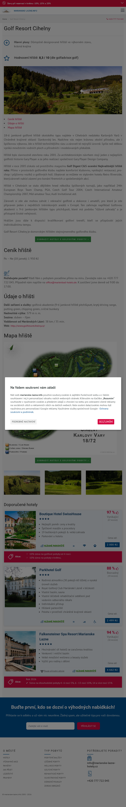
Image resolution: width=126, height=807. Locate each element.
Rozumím (106, 422)
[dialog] (63, 403)
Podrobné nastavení (23, 421)
